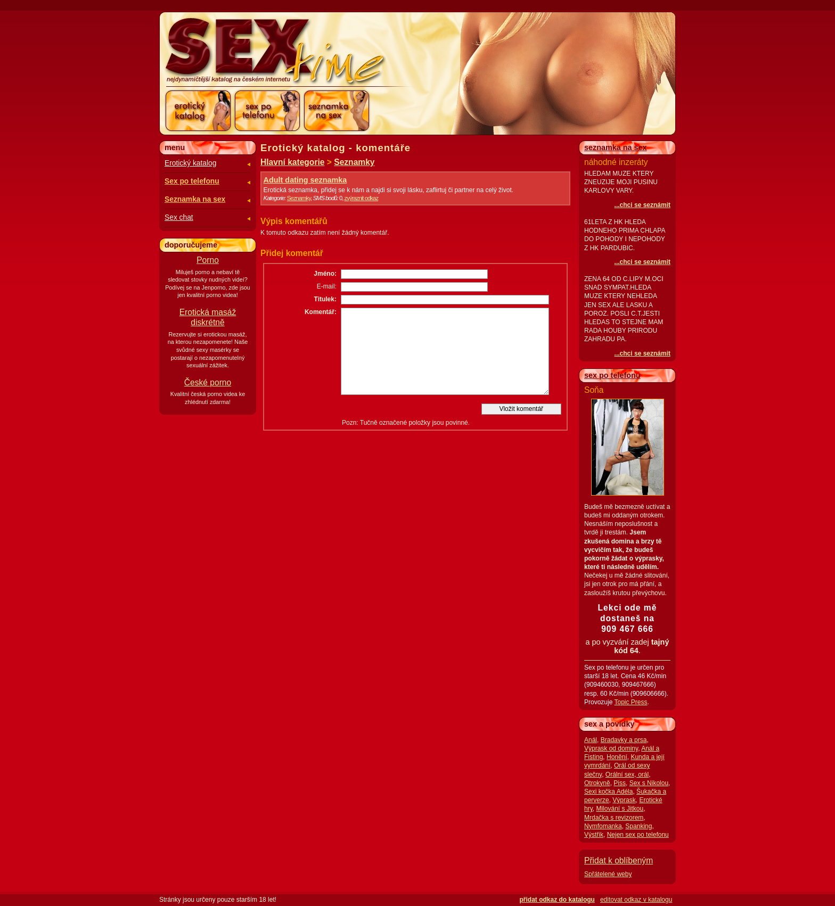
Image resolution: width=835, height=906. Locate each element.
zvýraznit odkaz (362, 198)
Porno (208, 260)
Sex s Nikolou (648, 783)
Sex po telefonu (192, 181)
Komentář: (321, 312)
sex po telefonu (612, 375)
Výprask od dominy (611, 748)
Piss (619, 783)
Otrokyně (597, 783)
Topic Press (630, 702)
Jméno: (325, 273)
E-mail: (327, 286)
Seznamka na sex (195, 199)
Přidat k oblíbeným (618, 860)
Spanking (638, 826)
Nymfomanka (603, 826)
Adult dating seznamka (305, 180)
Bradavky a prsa (624, 740)
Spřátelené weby (608, 874)
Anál (590, 740)
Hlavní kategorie (292, 162)
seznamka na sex (615, 147)
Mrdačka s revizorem (613, 817)
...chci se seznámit (642, 205)
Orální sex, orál (627, 774)
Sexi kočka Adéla (608, 791)
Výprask (623, 800)
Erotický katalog (190, 163)
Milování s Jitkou (619, 808)
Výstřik (593, 834)
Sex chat (179, 217)
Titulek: (325, 299)
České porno (207, 382)
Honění (617, 757)
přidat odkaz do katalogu (557, 899)
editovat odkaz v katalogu (636, 899)
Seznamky (354, 162)
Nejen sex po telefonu (638, 834)
